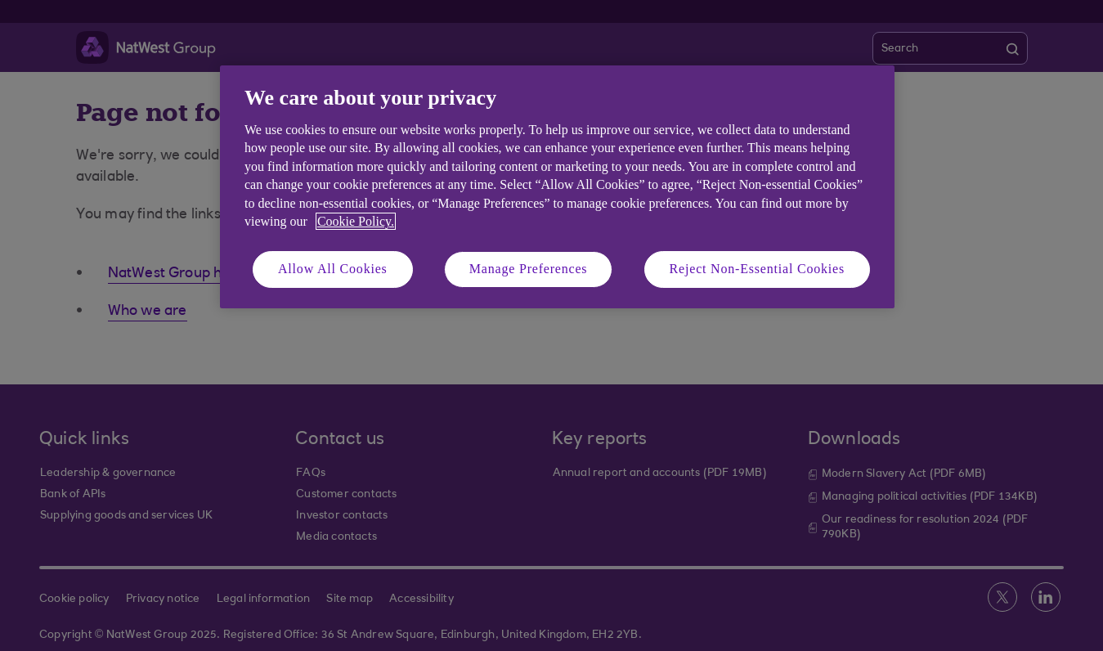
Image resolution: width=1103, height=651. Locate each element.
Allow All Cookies (333, 269)
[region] (557, 186)
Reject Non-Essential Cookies (757, 269)
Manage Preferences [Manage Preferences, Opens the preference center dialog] (528, 269)
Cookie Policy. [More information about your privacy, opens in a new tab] (355, 221)
